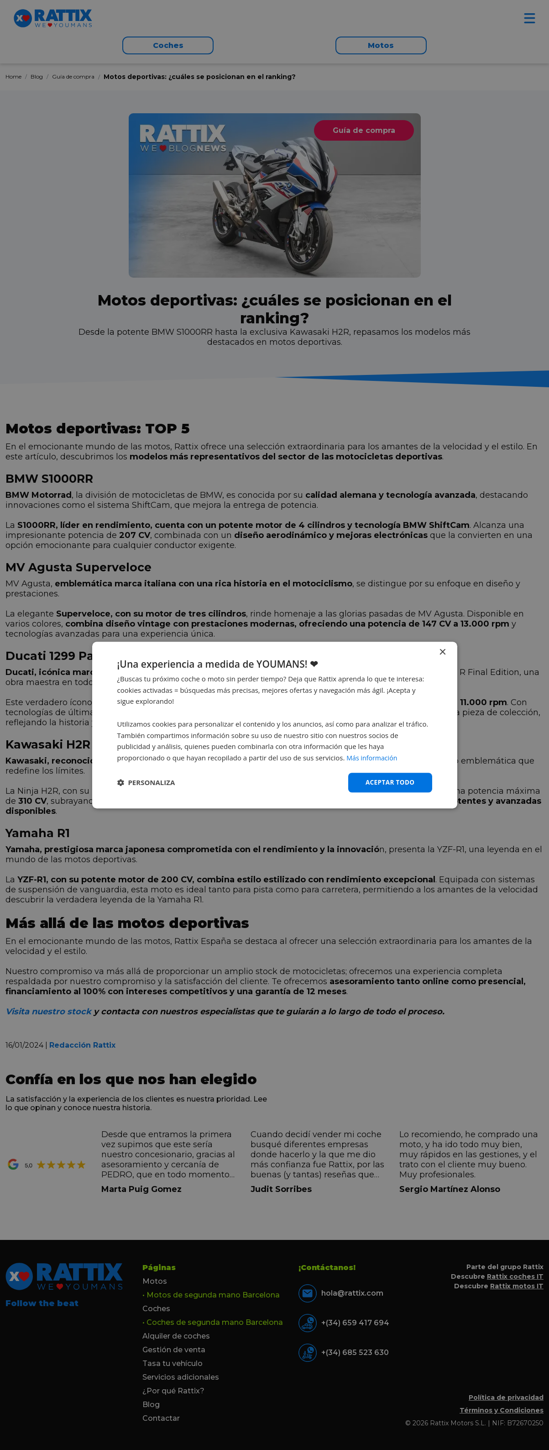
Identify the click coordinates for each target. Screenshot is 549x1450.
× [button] (442, 652)
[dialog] (274, 725)
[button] (146, 783)
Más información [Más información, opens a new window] (373, 757)
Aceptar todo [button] (389, 782)
